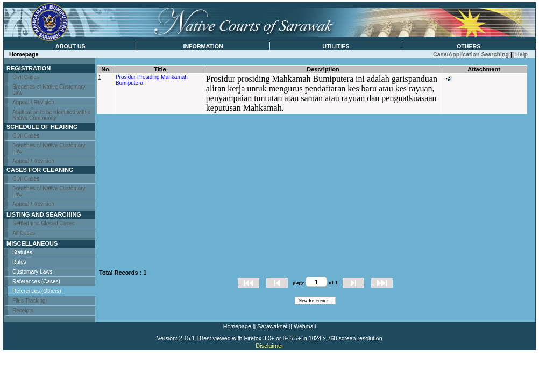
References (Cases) (36, 281)
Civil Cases (25, 77)
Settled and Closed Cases (43, 223)
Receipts (22, 310)
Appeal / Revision (33, 102)
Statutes (22, 252)
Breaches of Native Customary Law (49, 90)
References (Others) (36, 291)
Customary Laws (32, 272)
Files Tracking (29, 301)
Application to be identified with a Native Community (51, 115)
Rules (19, 262)
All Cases (23, 233)
